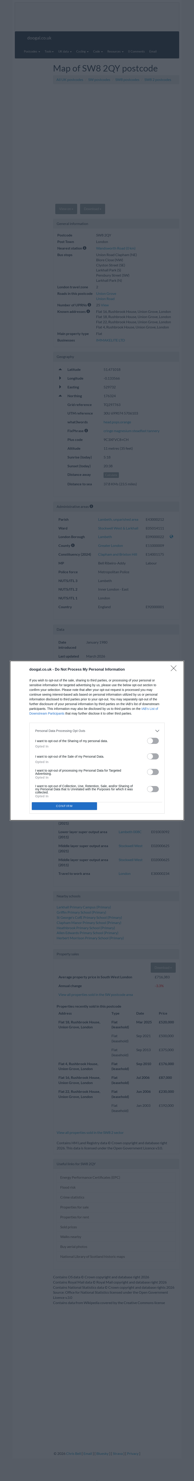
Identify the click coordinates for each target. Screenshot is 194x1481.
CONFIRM (64, 806)
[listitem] (97, 731)
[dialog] (97, 740)
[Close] (175, 669)
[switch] (153, 741)
